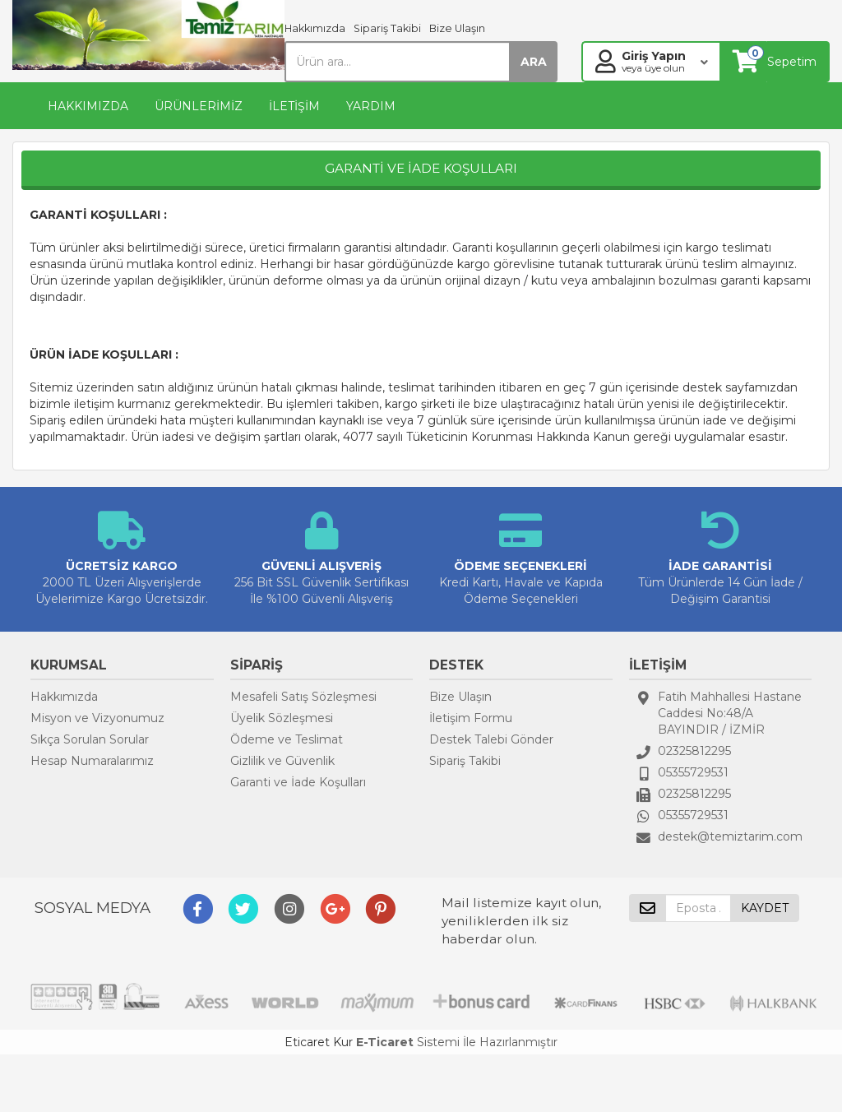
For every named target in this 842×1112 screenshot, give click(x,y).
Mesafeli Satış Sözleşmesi (303, 696)
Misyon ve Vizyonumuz (97, 718)
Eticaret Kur (319, 1042)
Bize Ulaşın (457, 28)
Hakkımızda (315, 28)
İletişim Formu (470, 718)
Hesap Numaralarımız (92, 760)
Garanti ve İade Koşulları (298, 782)
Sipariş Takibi (387, 28)
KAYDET (765, 908)
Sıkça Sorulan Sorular (89, 739)
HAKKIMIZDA (88, 106)
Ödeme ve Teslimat (286, 739)
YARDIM (371, 106)
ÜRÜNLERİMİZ (199, 106)
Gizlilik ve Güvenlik (282, 760)
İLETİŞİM (294, 106)
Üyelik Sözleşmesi (281, 718)
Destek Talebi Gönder (491, 739)
